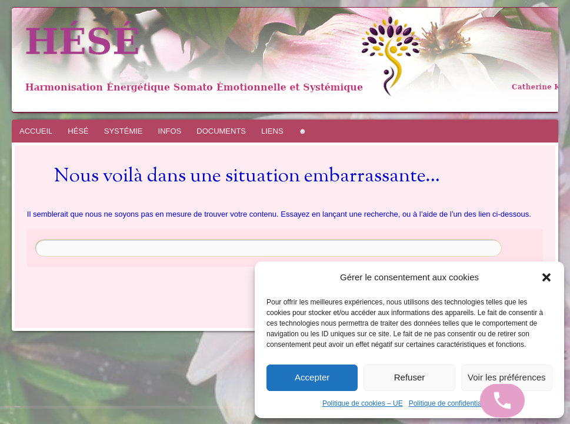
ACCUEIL (35, 131)
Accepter (312, 377)
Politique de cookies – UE (362, 403)
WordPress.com (22, 406)
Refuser (409, 377)
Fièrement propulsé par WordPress (9, 406)
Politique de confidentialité (450, 403)
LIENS (272, 131)
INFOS (170, 131)
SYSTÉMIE (123, 131)
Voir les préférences (507, 377)
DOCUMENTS (221, 131)
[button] (546, 277)
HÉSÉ (78, 131)
